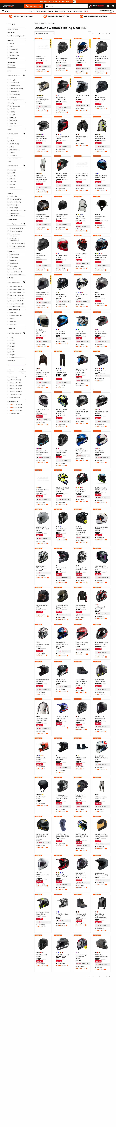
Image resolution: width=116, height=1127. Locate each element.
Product (10, 71)
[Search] (66, 6)
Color (9, 161)
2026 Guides (77, 11)
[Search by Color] (16, 165)
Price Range (11, 361)
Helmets (31, 11)
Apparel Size (11, 329)
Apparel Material (14, 310)
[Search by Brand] (16, 133)
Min (10, 371)
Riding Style (11, 103)
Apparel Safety (12, 219)
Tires (69, 11)
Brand (9, 129)
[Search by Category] (16, 282)
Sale (86, 11)
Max (22, 371)
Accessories (60, 11)
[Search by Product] (16, 75)
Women (43, 23)
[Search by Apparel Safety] (16, 224)
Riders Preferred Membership (13, 30)
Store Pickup (11, 62)
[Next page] (109, 33)
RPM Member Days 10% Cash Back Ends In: (56, 2)
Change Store (11, 67)
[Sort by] (44, 33)
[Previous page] (86, 33)
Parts (50, 11)
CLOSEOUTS (51, 23)
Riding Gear (41, 11)
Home (36, 23)
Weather (10, 193)
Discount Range (12, 377)
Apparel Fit (11, 251)
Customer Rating (13, 402)
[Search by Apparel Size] (16, 333)
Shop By (10, 41)
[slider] (7, 365)
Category (10, 278)
